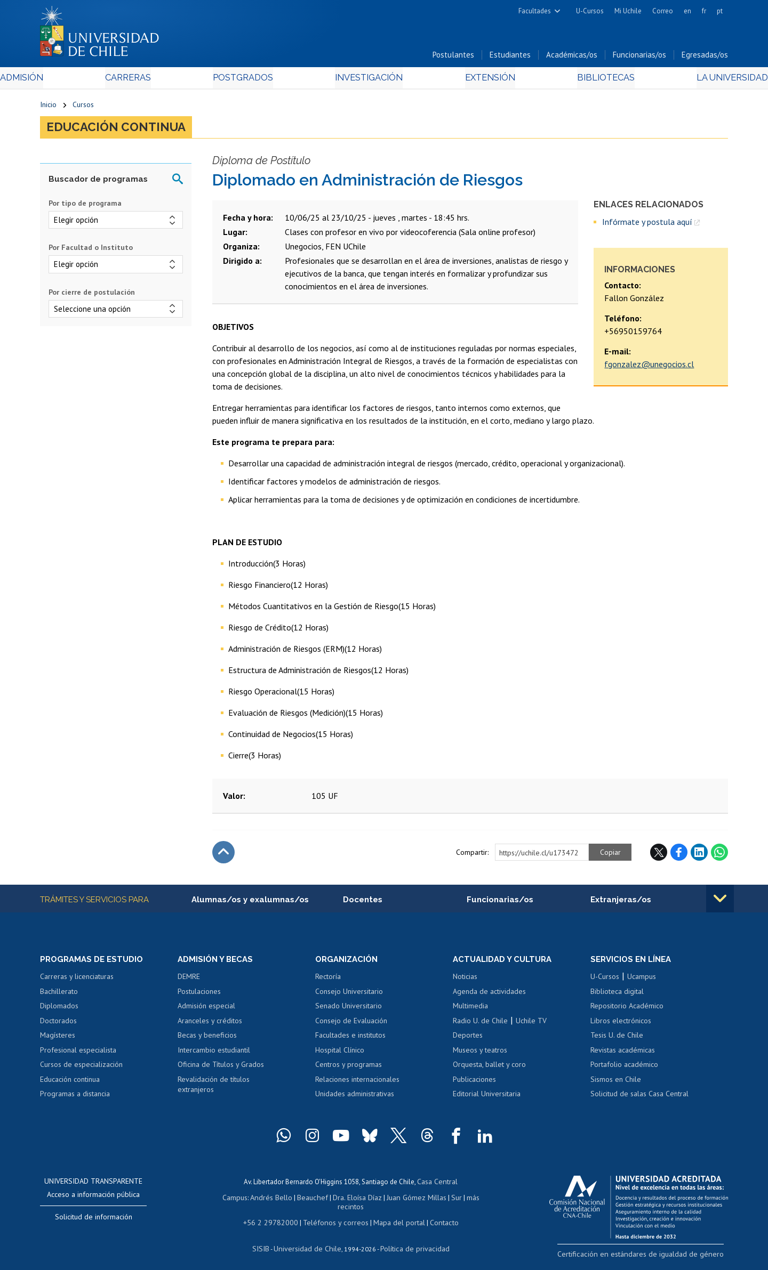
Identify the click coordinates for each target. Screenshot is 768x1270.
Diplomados (59, 1011)
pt (720, 10)
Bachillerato (59, 996)
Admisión (64, 80)
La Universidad (688, 80)
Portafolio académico (624, 1070)
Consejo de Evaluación (351, 1026)
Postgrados (255, 80)
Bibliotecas (575, 80)
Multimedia (470, 1011)
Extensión (474, 80)
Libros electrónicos (620, 1026)
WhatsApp (719, 857)
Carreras (155, 80)
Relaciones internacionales (357, 1084)
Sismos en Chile (615, 1084)
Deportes (468, 1040)
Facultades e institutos (350, 1040)
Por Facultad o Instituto (91, 252)
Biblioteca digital (617, 996)
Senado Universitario (348, 1011)
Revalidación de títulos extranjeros (214, 1090)
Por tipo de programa (85, 208)
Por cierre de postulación (92, 296)
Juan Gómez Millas (400, 1201)
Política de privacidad (410, 1240)
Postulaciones (199, 996)
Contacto (436, 1215)
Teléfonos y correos (335, 1215)
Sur (438, 1201)
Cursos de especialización (81, 1070)
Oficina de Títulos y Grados (221, 1070)
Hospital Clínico (339, 1055)
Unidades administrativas (354, 1099)
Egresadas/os (705, 58)
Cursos (83, 107)
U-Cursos (590, 10)
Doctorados (58, 1026)
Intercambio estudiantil (214, 1055)
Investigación (367, 80)
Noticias (465, 981)
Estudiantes (510, 58)
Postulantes (453, 58)
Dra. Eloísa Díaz (343, 1201)
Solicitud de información (93, 1222)
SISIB (267, 1240)
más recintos (466, 1201)
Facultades (534, 10)
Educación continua (122, 131)
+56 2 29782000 (276, 1215)
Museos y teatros (480, 1055)
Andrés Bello (262, 1201)
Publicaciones (474, 1084)
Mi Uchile (628, 10)
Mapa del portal (393, 1215)
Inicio (48, 107)
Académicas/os (571, 58)
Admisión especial (206, 1011)
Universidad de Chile (309, 1240)
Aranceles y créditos (210, 1026)
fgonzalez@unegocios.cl (649, 368)
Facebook (679, 857)
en (687, 10)
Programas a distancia (75, 1099)
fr (704, 10)
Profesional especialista (78, 1055)
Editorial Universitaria (487, 1099)
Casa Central (437, 1186)
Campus (228, 1201)
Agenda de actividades (489, 996)
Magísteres (57, 1040)
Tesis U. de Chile (616, 1040)
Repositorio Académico (626, 1011)
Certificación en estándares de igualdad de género (653, 1258)
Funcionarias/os (639, 58)
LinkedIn (699, 857)
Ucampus (641, 981)
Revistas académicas (622, 1055)
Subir (223, 857)
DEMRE (189, 981)
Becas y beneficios (207, 1040)
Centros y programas (348, 1070)
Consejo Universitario (349, 996)
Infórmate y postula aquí (647, 226)
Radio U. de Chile (480, 1026)
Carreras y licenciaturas (77, 981)
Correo (662, 10)
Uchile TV (531, 1026)
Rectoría (328, 981)
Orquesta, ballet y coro (489, 1070)
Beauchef (301, 1201)
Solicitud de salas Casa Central (639, 1099)
